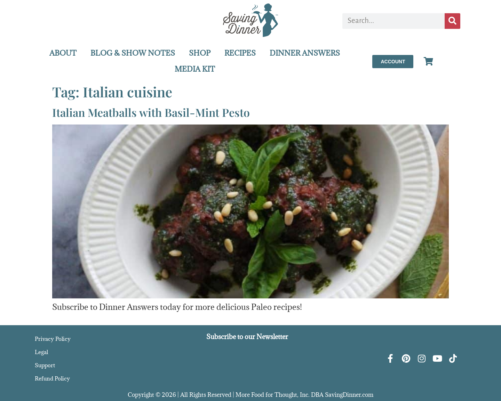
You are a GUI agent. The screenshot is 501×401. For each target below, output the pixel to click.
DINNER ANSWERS (305, 53)
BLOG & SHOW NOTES (132, 53)
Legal (41, 351)
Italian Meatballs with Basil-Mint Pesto (151, 112)
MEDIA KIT (195, 69)
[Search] (452, 21)
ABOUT (63, 53)
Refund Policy (52, 378)
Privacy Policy (53, 338)
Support (45, 365)
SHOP (199, 53)
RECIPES (240, 53)
